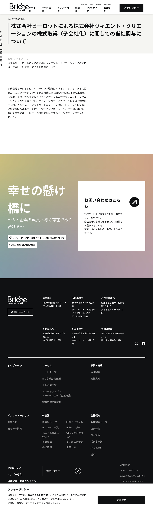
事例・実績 (46, 9)
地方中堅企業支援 (51, 402)
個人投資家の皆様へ (74, 434)
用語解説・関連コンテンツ (22, 481)
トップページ (15, 365)
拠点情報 (95, 435)
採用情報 (107, 4)
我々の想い (96, 448)
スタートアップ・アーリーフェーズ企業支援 (56, 393)
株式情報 (47, 447)
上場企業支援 (49, 385)
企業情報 (95, 428)
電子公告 (71, 447)
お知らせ (84, 4)
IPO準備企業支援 (51, 378)
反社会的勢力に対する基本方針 (132, 475)
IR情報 (77, 9)
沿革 (93, 454)
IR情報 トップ (49, 422)
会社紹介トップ (99, 422)
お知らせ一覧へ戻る (120, 69)
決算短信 (47, 442)
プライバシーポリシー (129, 470)
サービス (32, 9)
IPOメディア (92, 9)
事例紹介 (95, 372)
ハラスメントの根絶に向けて (132, 481)
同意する (121, 500)
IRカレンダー (73, 427)
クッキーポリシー (32, 502)
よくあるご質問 (74, 442)
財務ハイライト (74, 422)
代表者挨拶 (96, 441)
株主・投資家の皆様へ (50, 434)
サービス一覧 (49, 372)
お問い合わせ (131, 8)
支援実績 (95, 378)
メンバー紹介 (63, 9)
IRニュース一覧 (50, 427)
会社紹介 (107, 9)
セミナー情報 (95, 4)
